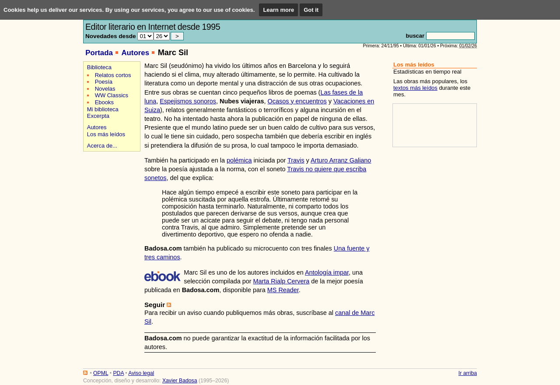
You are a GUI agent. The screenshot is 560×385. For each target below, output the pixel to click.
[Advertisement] (110, 184)
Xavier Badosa (179, 381)
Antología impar (327, 272)
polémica (239, 160)
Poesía (103, 81)
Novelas (105, 88)
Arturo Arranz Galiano (341, 160)
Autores (135, 53)
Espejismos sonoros (188, 101)
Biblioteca (99, 67)
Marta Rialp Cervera (281, 281)
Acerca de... (102, 145)
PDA (118, 373)
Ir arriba (467, 373)
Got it (311, 10)
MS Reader (283, 289)
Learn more (278, 10)
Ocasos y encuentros (297, 101)
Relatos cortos (113, 75)
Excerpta (98, 116)
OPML (100, 373)
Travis (295, 160)
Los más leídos (106, 134)
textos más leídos (415, 88)
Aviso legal (141, 373)
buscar (415, 35)
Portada (99, 53)
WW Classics (111, 95)
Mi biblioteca (103, 109)
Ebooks (104, 102)
